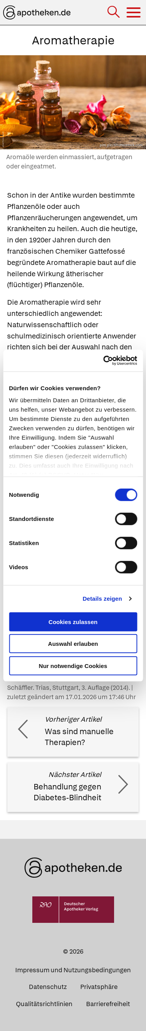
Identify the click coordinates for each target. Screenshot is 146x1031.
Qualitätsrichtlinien (44, 1004)
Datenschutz (48, 987)
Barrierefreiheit (108, 1004)
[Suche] (114, 12)
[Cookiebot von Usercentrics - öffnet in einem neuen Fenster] (104, 361)
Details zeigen (102, 598)
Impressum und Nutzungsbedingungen (73, 970)
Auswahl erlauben (73, 643)
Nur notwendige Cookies (73, 665)
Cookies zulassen (73, 621)
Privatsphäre (99, 987)
